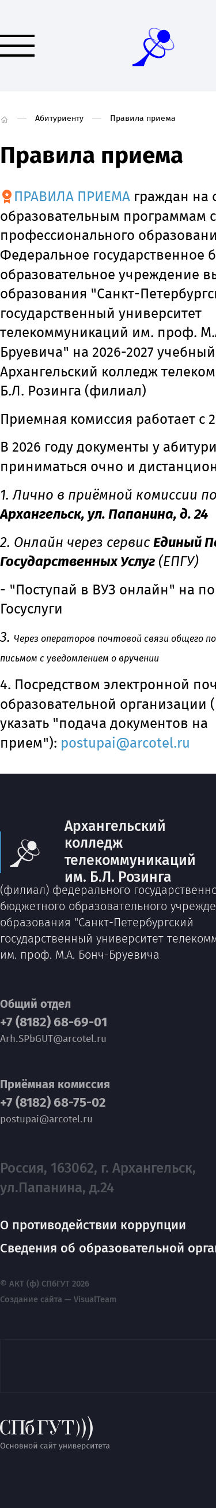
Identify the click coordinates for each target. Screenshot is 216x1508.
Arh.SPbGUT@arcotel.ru (53, 1039)
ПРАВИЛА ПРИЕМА (72, 196)
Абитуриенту (59, 118)
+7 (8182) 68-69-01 (53, 1022)
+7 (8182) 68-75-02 (53, 1102)
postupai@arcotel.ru (125, 743)
